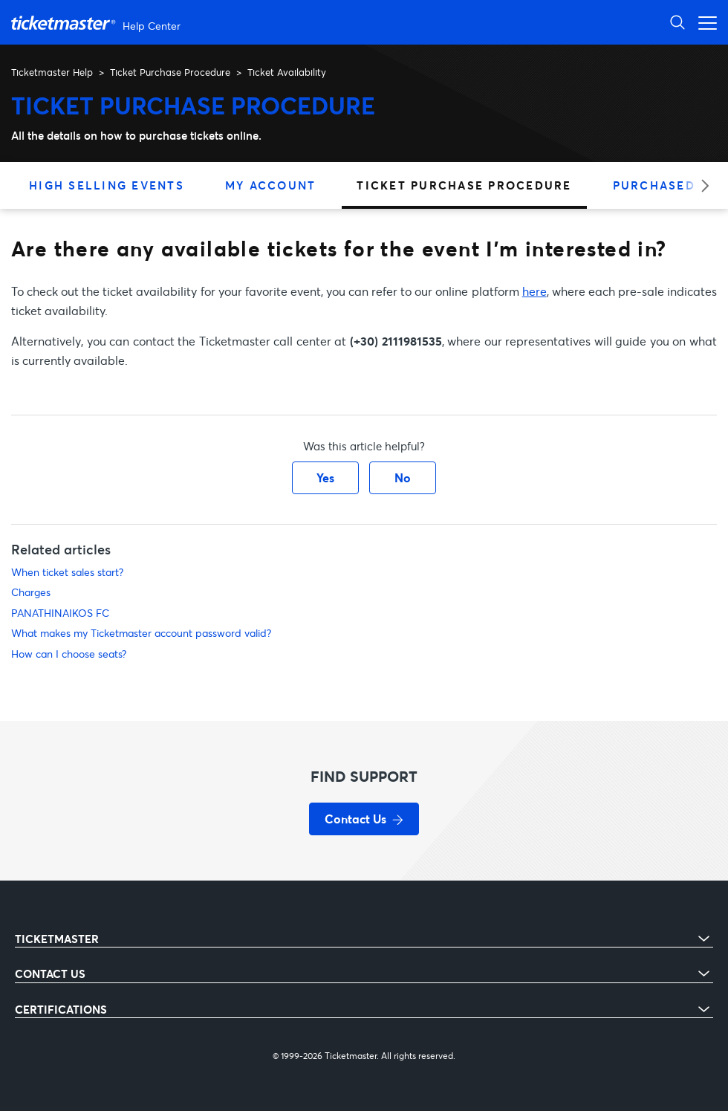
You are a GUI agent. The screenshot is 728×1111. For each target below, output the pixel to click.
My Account (270, 185)
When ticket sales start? (67, 572)
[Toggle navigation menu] (703, 21)
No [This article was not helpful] (402, 477)
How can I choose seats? (68, 654)
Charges (31, 592)
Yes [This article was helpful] (325, 477)
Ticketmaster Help (52, 72)
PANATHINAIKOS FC (60, 613)
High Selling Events (106, 185)
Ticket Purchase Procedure (170, 72)
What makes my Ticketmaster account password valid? (141, 633)
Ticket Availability (286, 72)
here (534, 291)
